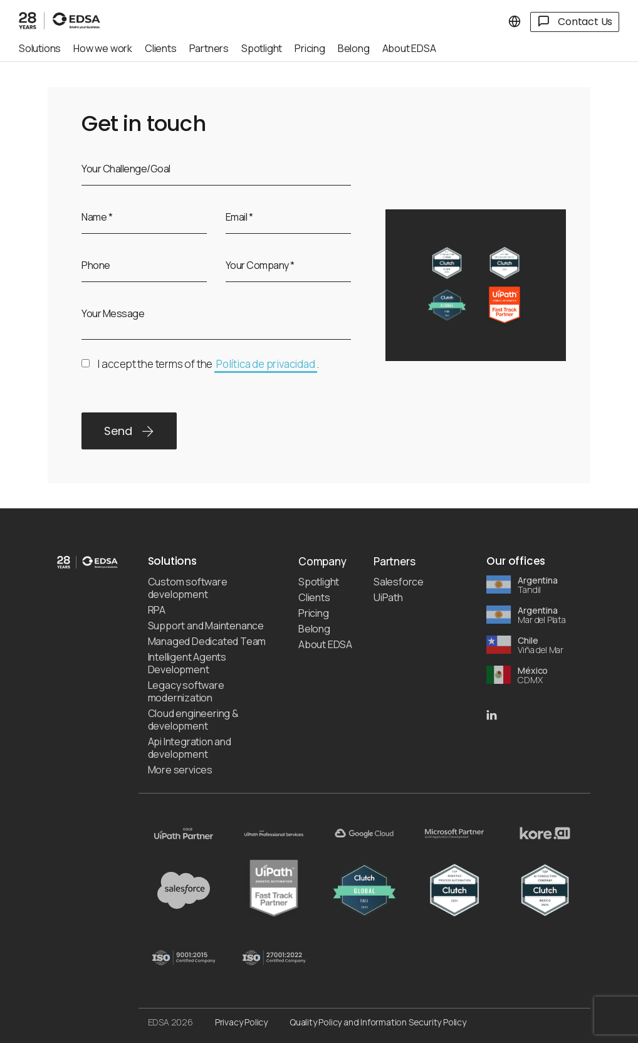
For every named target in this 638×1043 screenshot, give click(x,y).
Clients (314, 597)
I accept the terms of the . (199, 372)
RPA (156, 610)
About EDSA (325, 644)
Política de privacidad (265, 364)
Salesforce (399, 582)
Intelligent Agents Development (187, 663)
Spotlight (318, 582)
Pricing (313, 613)
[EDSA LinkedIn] (491, 714)
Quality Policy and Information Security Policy (378, 1022)
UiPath (388, 597)
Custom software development (187, 588)
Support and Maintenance (206, 625)
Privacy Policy (241, 1022)
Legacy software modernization (186, 691)
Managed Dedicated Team (207, 641)
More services (180, 770)
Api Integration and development (189, 748)
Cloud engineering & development (193, 719)
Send (129, 431)
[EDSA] (59, 17)
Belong (314, 629)
